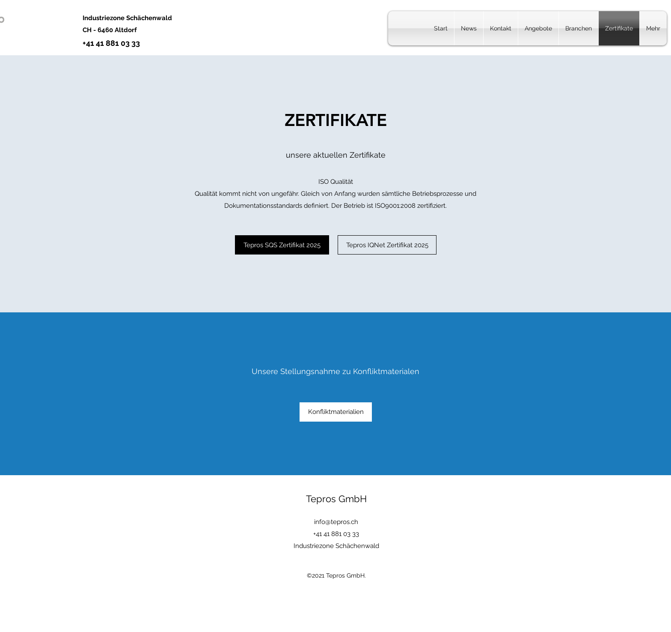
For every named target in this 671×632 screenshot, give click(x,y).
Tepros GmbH (336, 498)
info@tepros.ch (336, 522)
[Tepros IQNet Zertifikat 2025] (387, 245)
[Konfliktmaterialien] (336, 412)
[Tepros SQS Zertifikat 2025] (282, 245)
